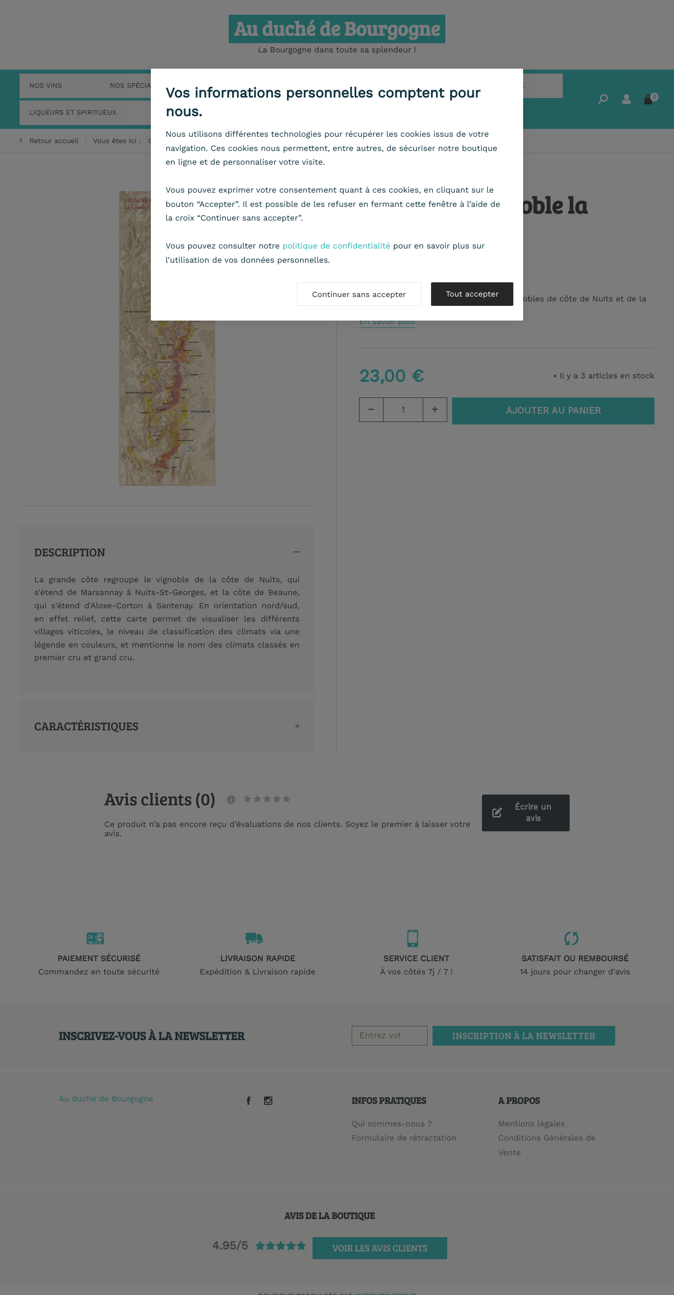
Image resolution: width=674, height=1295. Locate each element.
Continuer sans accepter (359, 294)
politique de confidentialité (336, 246)
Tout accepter (472, 294)
